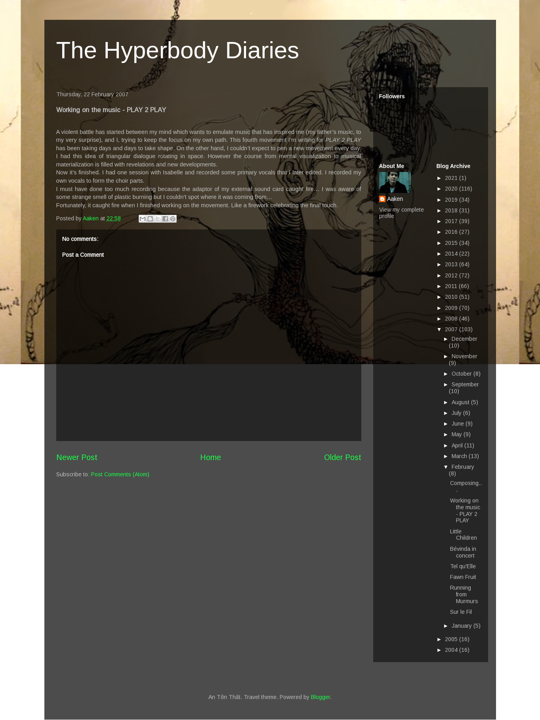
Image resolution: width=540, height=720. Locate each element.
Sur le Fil (461, 612)
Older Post (342, 457)
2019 (452, 200)
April (458, 445)
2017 (452, 221)
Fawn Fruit (463, 577)
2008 (452, 318)
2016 (452, 232)
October (462, 374)
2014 (452, 253)
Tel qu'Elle (463, 566)
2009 (452, 308)
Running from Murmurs (464, 594)
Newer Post (76, 457)
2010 (452, 297)
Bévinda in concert (463, 552)
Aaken (395, 199)
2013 (452, 264)
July (457, 413)
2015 (452, 243)
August (461, 402)
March (460, 456)
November (464, 356)
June (459, 423)
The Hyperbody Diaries (178, 50)
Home (210, 457)
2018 (452, 210)
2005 (452, 639)
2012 (452, 275)
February (463, 467)
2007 (452, 329)
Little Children (463, 534)
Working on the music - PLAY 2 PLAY (465, 510)
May (458, 434)
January (462, 626)
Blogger (320, 697)
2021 (452, 178)
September (465, 384)
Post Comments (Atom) (120, 474)
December (464, 339)
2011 (452, 286)
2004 (452, 650)
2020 (452, 188)
